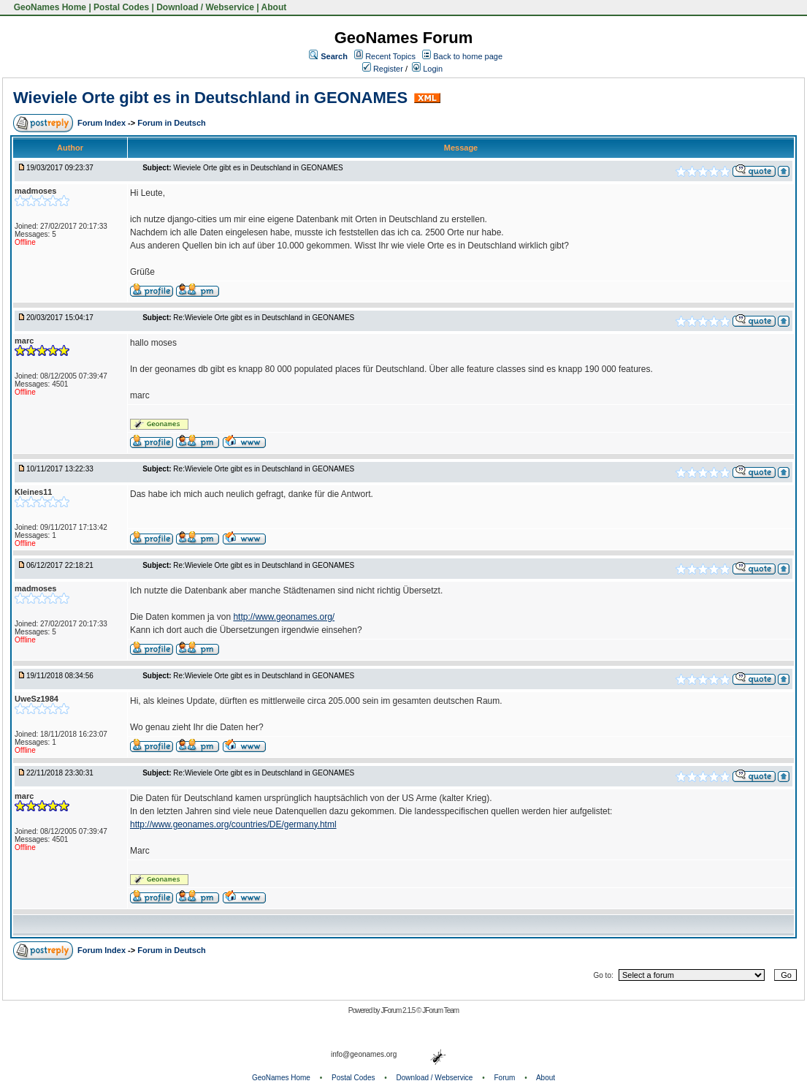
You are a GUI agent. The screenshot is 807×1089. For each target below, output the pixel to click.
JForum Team (440, 1010)
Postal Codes (121, 7)
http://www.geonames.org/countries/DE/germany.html (233, 824)
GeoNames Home (48, 7)
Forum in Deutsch (171, 122)
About (274, 7)
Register (382, 68)
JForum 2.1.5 (398, 1010)
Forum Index (102, 122)
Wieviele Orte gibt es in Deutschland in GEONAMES (210, 97)
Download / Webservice (205, 7)
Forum (505, 1078)
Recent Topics (390, 56)
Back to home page (467, 56)
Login (427, 68)
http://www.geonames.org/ (283, 617)
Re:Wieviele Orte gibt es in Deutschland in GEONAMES (263, 318)
